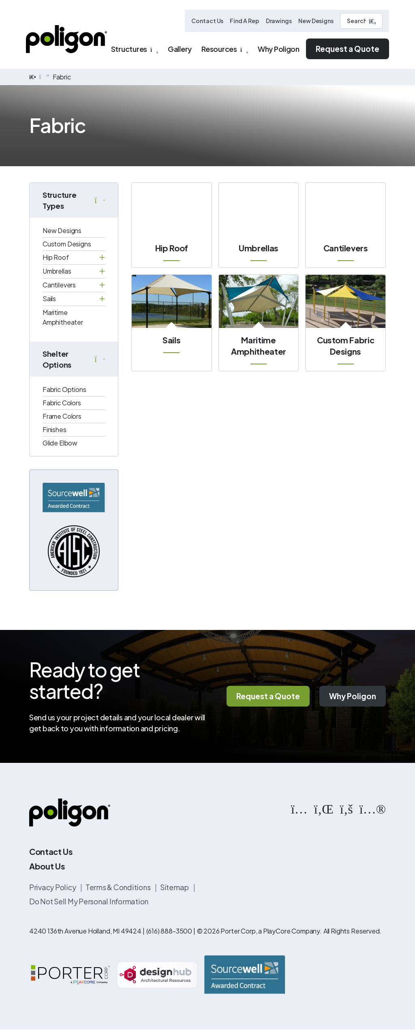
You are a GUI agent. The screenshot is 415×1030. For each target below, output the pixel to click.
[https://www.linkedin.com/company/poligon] (324, 808)
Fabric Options (64, 389)
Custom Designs (67, 244)
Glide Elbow (60, 443)
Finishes (54, 429)
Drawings (279, 20)
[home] (32, 77)
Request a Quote (347, 49)
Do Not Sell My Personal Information (88, 901)
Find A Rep (244, 20)
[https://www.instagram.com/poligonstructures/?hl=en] (299, 808)
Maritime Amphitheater (63, 317)
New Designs (316, 20)
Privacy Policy (53, 887)
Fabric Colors (62, 402)
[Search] (361, 21)
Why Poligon (352, 696)
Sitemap (175, 887)
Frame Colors (62, 416)
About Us (47, 866)
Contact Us (207, 20)
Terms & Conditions (119, 887)
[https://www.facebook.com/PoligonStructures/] (346, 808)
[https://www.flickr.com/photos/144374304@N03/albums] (372, 808)
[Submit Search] (372, 21)
